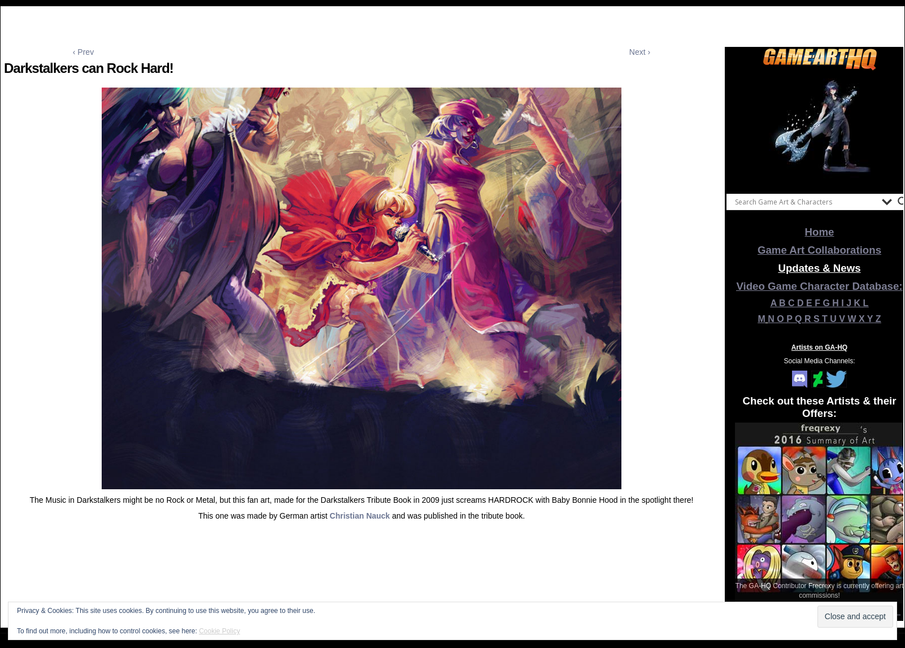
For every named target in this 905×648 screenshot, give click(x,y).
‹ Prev (83, 51)
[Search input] (805, 202)
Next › (639, 51)
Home (819, 232)
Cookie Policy (219, 631)
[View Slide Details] (820, 129)
